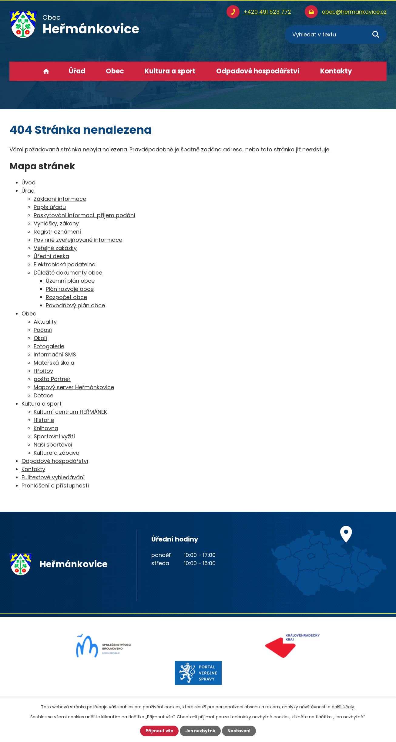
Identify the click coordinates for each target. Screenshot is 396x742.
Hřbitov (43, 371)
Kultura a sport (170, 71)
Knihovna (46, 428)
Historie (44, 420)
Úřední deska (51, 256)
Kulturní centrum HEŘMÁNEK (70, 412)
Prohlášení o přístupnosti (55, 485)
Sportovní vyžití (54, 436)
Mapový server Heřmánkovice (74, 387)
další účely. (343, 706)
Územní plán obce (70, 281)
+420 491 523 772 (267, 11)
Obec (115, 71)
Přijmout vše (157, 731)
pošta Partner (52, 379)
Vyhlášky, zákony (56, 223)
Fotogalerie (49, 346)
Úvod (46, 71)
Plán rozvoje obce (70, 289)
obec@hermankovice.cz (354, 11)
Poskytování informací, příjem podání (84, 215)
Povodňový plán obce (75, 305)
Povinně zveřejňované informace (78, 240)
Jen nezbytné (200, 731)
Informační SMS (55, 354)
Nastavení (240, 731)
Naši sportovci (53, 444)
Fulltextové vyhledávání (53, 477)
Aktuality (45, 321)
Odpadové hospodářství (258, 71)
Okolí (40, 338)
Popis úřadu (50, 207)
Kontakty (336, 71)
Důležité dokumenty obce (68, 272)
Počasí (43, 330)
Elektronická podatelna (65, 264)
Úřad (77, 71)
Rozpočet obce (66, 297)
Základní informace (60, 199)
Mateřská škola (54, 362)
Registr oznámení (57, 231)
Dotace (43, 395)
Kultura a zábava (56, 453)
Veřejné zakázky (55, 248)
